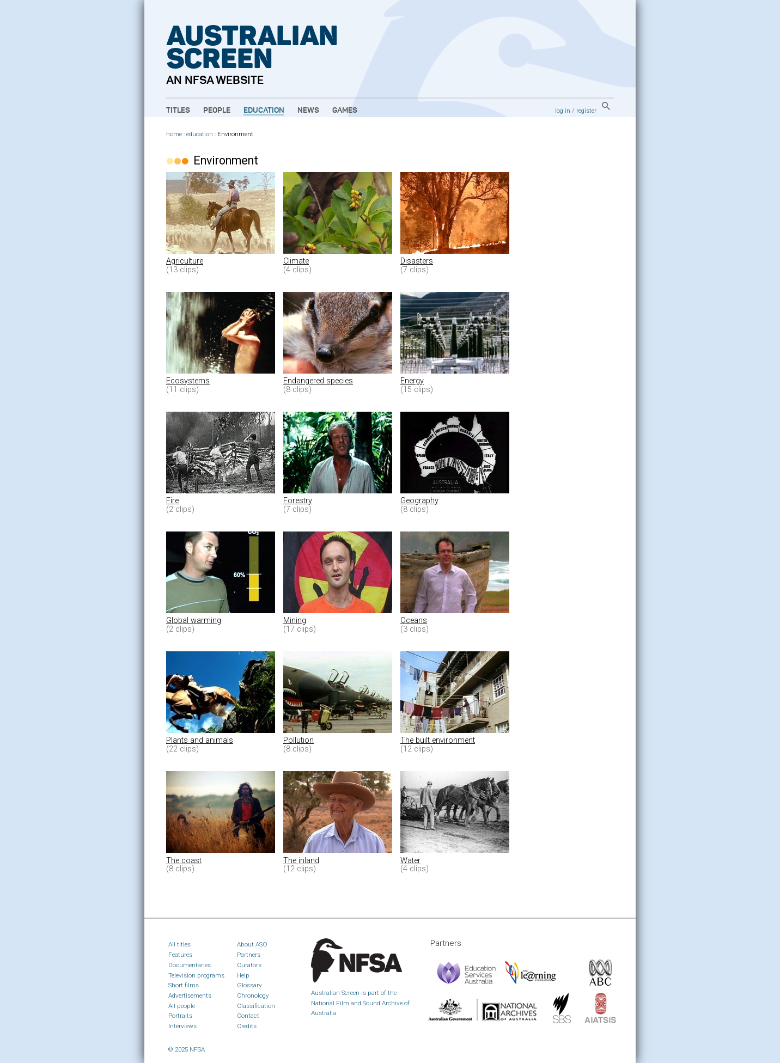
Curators (249, 965)
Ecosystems (188, 381)
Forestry (297, 500)
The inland (301, 860)
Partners (248, 954)
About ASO (252, 944)
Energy (412, 381)
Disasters (416, 261)
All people (181, 1006)
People (216, 110)
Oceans (413, 620)
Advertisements (189, 995)
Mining (294, 620)
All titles (179, 944)
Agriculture (184, 261)
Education (263, 110)
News (308, 110)
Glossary (249, 985)
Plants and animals (199, 740)
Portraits (180, 1015)
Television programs (196, 975)
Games (344, 110)
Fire (172, 500)
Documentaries (189, 965)
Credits (247, 1026)
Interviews (182, 1026)
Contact (248, 1015)
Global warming (193, 620)
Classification (256, 1006)
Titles (178, 110)
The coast (184, 860)
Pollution (298, 740)
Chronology (253, 995)
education (199, 134)
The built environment (437, 740)
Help (243, 975)
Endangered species (318, 381)
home (174, 134)
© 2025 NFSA (186, 1049)
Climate (296, 261)
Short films (183, 985)
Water (410, 860)
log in (562, 110)
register (586, 110)
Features (180, 954)
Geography (419, 500)
